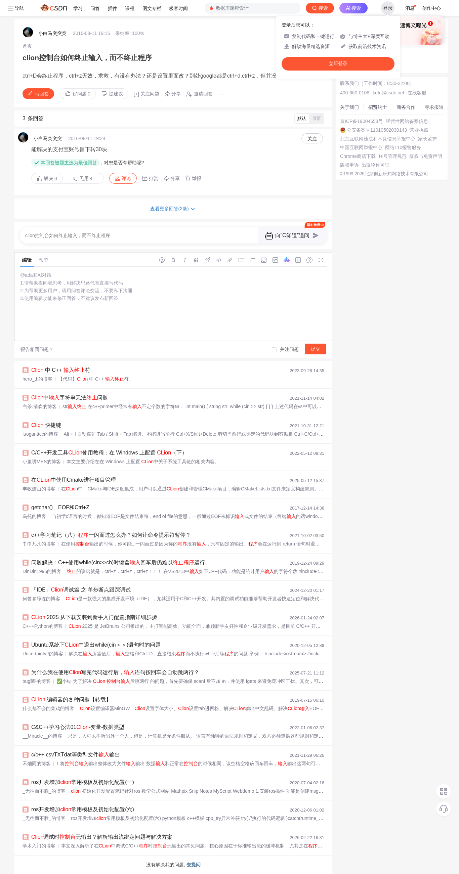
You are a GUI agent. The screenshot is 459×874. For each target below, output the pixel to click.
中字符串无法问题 (69, 397)
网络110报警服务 (403, 147)
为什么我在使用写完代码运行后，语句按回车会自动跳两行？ (115, 672)
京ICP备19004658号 (361, 121)
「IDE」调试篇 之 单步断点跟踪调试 (81, 590)
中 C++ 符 (60, 370)
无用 (83, 178)
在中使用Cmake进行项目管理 (73, 480)
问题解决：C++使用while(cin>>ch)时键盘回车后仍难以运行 (118, 562)
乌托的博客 (34, 516)
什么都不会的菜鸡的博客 (48, 708)
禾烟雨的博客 (37, 763)
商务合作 (406, 107)
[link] (27, 46)
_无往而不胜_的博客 (44, 791)
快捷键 (46, 425)
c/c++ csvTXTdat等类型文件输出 (75, 754)
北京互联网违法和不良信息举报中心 (377, 138)
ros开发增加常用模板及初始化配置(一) (82, 782)
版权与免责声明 (425, 156)
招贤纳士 (377, 107)
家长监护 (427, 138)
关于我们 (349, 107)
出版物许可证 (376, 165)
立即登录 (338, 63)
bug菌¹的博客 (37, 681)
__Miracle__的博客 (42, 736)
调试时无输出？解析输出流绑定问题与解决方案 (101, 837)
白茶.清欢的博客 (40, 406)
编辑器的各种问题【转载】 (71, 699)
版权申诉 (349, 165)
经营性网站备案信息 (407, 121)
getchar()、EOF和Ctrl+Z (60, 507)
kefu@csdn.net (388, 92)
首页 (27, 46)
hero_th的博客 (37, 379)
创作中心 (431, 8)
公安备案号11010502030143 (377, 130)
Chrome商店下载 (358, 156)
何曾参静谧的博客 (41, 598)
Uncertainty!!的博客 (43, 653)
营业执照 (419, 130)
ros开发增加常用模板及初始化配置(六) (82, 809)
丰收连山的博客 (39, 488)
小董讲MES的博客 (42, 461)
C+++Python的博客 (43, 626)
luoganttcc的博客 (40, 434)
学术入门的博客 (39, 845)
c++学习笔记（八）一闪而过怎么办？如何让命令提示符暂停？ (111, 535)
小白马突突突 (52, 33)
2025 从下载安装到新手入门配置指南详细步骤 (94, 617)
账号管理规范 (392, 156)
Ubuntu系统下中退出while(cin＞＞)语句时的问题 (96, 645)
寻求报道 (434, 107)
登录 (387, 8)
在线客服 (417, 92)
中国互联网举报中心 (361, 147)
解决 (47, 178)
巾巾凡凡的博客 (39, 544)
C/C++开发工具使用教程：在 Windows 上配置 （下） (109, 452)
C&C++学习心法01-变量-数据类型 (77, 727)
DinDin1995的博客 (42, 571)
